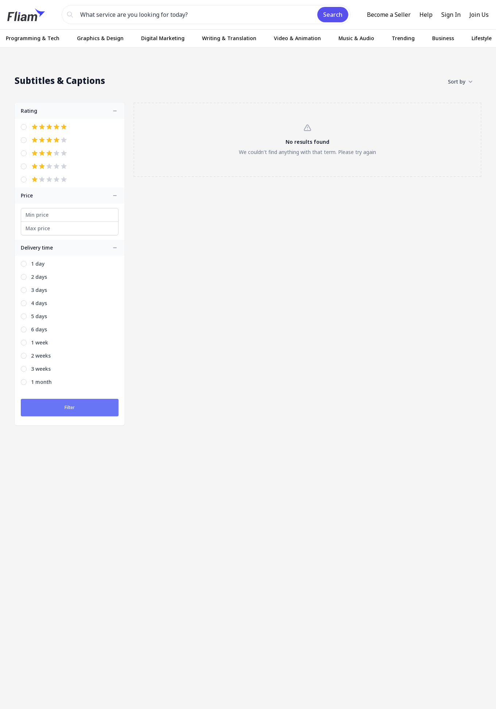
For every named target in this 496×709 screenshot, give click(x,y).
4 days (39, 303)
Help (426, 15)
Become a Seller (389, 15)
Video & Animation (297, 38)
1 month (41, 381)
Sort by (460, 81)
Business (443, 38)
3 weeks (41, 368)
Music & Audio (356, 38)
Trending (403, 38)
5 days (39, 316)
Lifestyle (482, 38)
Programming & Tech (32, 38)
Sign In (451, 15)
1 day (37, 263)
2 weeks (41, 355)
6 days (39, 329)
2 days (39, 276)
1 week (39, 342)
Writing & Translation (229, 38)
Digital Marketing (163, 38)
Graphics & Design (100, 38)
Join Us (479, 15)
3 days (39, 289)
